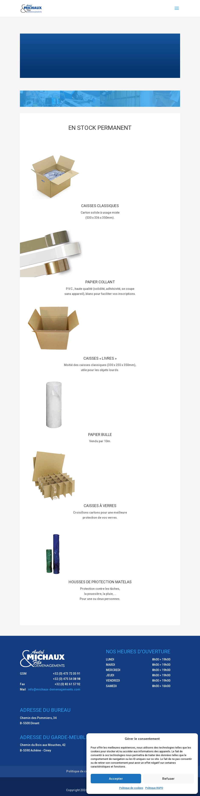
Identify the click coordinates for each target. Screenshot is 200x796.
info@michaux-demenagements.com (54, 689)
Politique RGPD (154, 788)
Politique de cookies (131, 788)
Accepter (116, 779)
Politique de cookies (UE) (84, 771)
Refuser (168, 779)
